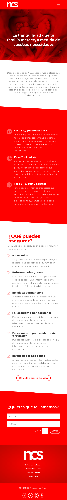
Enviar (55, 431)
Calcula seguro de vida (33, 378)
